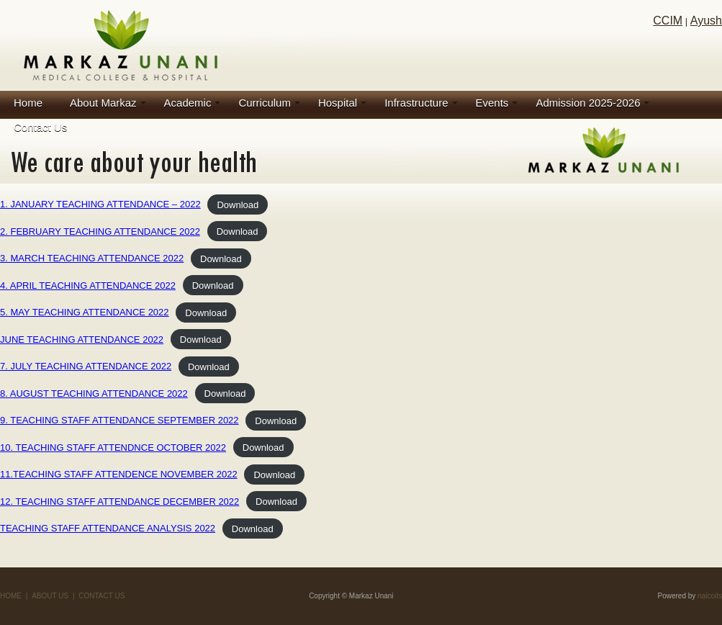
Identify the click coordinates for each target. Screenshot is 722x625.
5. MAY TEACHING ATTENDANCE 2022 (84, 312)
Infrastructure (416, 102)
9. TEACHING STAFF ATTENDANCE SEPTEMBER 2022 (119, 420)
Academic (188, 102)
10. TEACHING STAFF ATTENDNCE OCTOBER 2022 (113, 447)
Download (237, 204)
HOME (11, 596)
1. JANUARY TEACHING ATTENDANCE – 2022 (100, 204)
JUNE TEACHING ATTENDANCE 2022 (81, 339)
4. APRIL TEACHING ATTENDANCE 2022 (88, 285)
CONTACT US (101, 596)
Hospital (337, 102)
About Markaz (103, 102)
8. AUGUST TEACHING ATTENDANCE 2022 (94, 393)
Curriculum (264, 102)
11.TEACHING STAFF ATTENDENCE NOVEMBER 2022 (119, 474)
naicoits (710, 596)
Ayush (706, 20)
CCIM (667, 20)
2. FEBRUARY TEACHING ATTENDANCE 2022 (100, 231)
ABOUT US (50, 596)
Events (492, 102)
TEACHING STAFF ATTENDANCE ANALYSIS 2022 (107, 528)
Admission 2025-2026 (588, 102)
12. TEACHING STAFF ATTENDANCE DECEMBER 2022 (119, 501)
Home (28, 102)
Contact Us (40, 127)
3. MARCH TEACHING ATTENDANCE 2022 (92, 258)
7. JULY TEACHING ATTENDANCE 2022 (85, 366)
